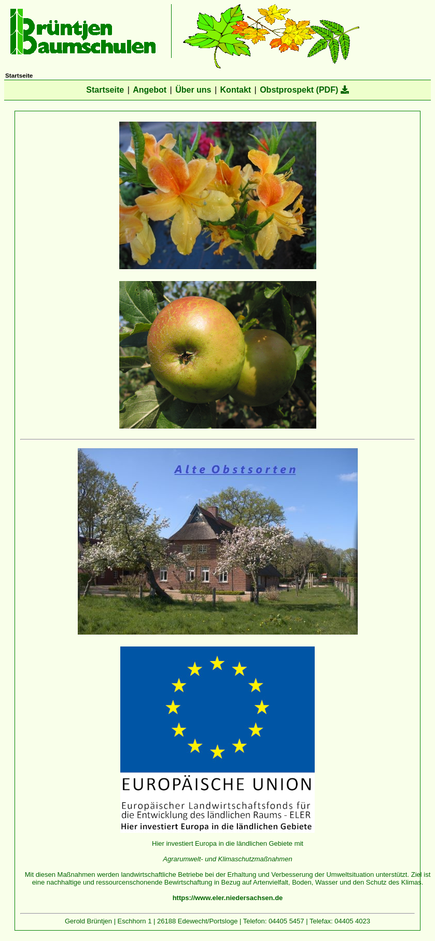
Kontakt (235, 89)
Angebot (149, 89)
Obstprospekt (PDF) (304, 89)
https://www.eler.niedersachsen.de (228, 898)
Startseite (105, 89)
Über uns (193, 89)
